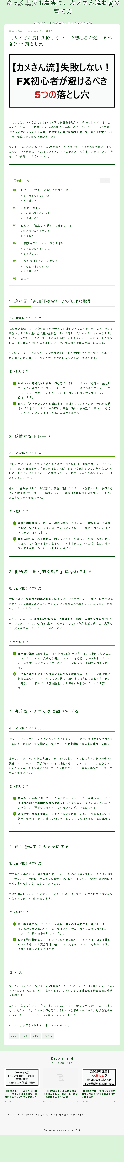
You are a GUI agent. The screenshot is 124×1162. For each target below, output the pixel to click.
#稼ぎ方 (48, 1036)
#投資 (36, 1036)
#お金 (25, 1036)
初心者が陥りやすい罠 (36, 195)
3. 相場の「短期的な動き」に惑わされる (46, 225)
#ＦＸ (14, 1036)
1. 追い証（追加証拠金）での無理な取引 (46, 190)
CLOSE (105, 180)
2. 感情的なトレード (33, 208)
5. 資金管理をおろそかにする (39, 261)
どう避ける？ (31, 200)
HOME (8, 1114)
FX (49, 31)
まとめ (25, 278)
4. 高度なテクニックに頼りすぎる (42, 243)
